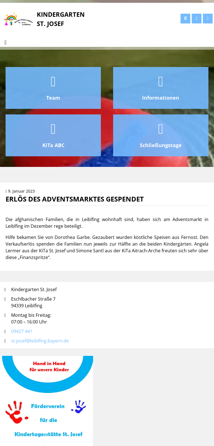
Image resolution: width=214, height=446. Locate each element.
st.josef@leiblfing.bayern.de (40, 341)
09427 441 (21, 331)
